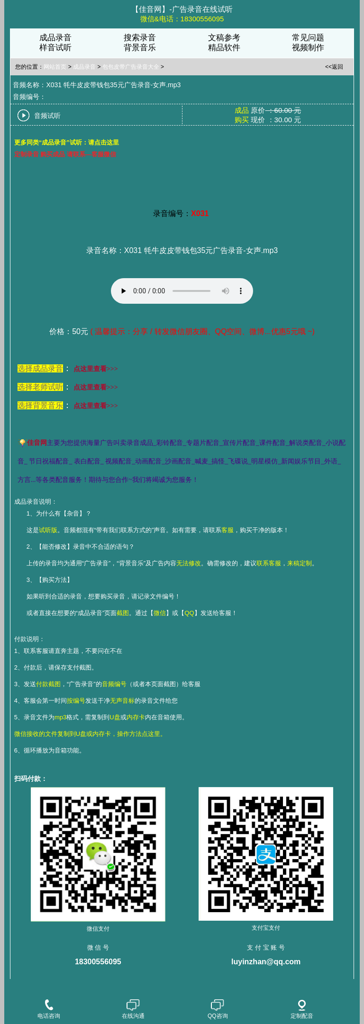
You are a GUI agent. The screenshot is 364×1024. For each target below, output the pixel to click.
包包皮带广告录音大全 (130, 66)
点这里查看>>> (95, 368)
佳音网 (37, 442)
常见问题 (308, 37)
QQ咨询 (218, 1010)
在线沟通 (133, 1010)
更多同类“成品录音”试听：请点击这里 (66, 142)
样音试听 (55, 47)
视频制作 (308, 47)
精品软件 (224, 47)
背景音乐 (140, 47)
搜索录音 (140, 37)
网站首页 (55, 66)
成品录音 (55, 37)
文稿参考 (224, 37)
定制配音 (302, 1009)
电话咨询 (48, 1010)
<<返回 (334, 66)
